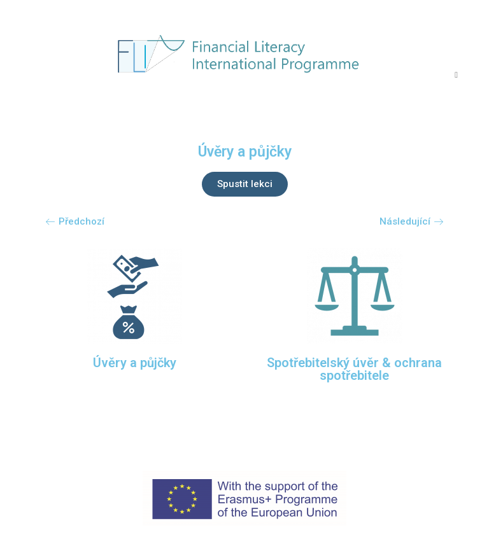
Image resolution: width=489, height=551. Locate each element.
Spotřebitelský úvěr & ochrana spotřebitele (354, 369)
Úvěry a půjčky (134, 362)
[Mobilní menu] (456, 74)
